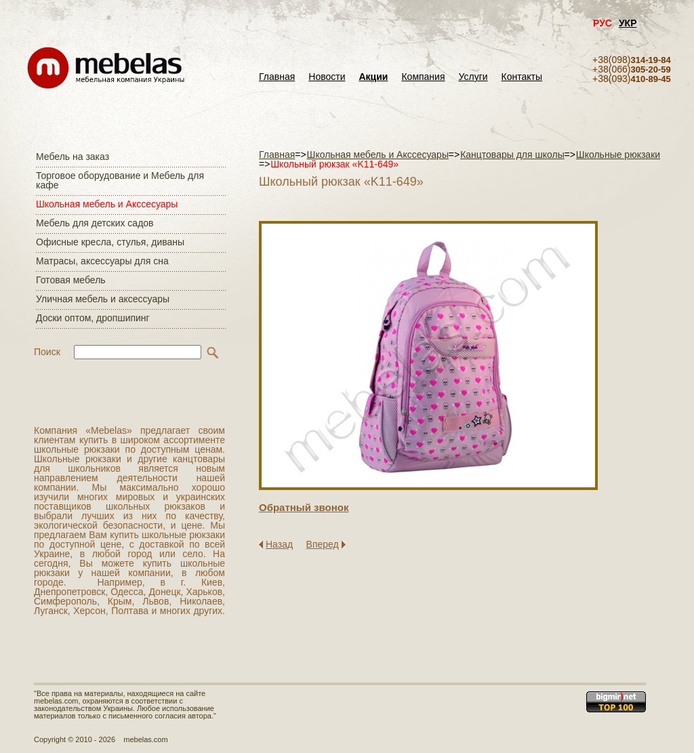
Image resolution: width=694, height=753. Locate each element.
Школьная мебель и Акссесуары (107, 204)
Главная (277, 77)
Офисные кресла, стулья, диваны (110, 242)
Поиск (47, 351)
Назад (279, 544)
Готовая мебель (71, 279)
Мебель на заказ (72, 156)
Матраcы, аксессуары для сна (102, 261)
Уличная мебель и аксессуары (102, 298)
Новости (326, 77)
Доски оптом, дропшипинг (93, 317)
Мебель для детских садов (95, 223)
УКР (628, 23)
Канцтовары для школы (512, 154)
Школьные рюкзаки (618, 154)
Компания (423, 77)
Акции (373, 77)
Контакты (522, 77)
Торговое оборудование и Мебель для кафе (120, 180)
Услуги (473, 77)
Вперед (322, 544)
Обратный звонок (303, 507)
